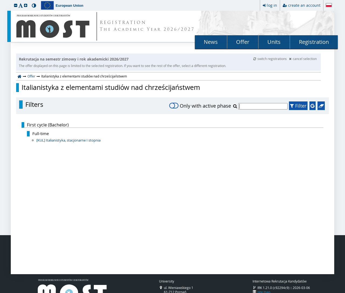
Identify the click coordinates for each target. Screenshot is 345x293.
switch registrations (270, 59)
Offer (242, 41)
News (211, 41)
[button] (15, 5)
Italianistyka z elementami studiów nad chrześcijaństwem (111, 87)
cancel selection (303, 59)
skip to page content (1, 1)
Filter (298, 106)
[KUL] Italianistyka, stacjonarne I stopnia (68, 140)
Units (274, 41)
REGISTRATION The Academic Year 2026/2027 (147, 26)
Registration (314, 41)
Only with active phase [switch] (200, 106)
